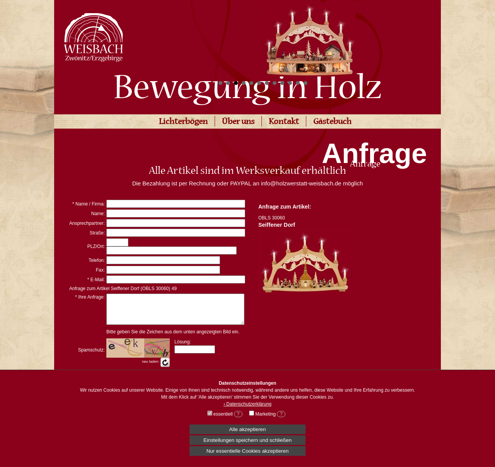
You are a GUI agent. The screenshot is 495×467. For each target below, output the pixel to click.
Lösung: (182, 347)
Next (392, 37)
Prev (226, 37)
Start (392, 83)
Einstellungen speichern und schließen (247, 440)
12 (305, 83)
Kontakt (284, 122)
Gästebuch (332, 122)
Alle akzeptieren (247, 429)
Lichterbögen (183, 122)
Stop (398, 83)
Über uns (238, 122)
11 (298, 83)
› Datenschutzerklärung (247, 404)
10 (290, 83)
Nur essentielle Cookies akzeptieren (248, 451)
